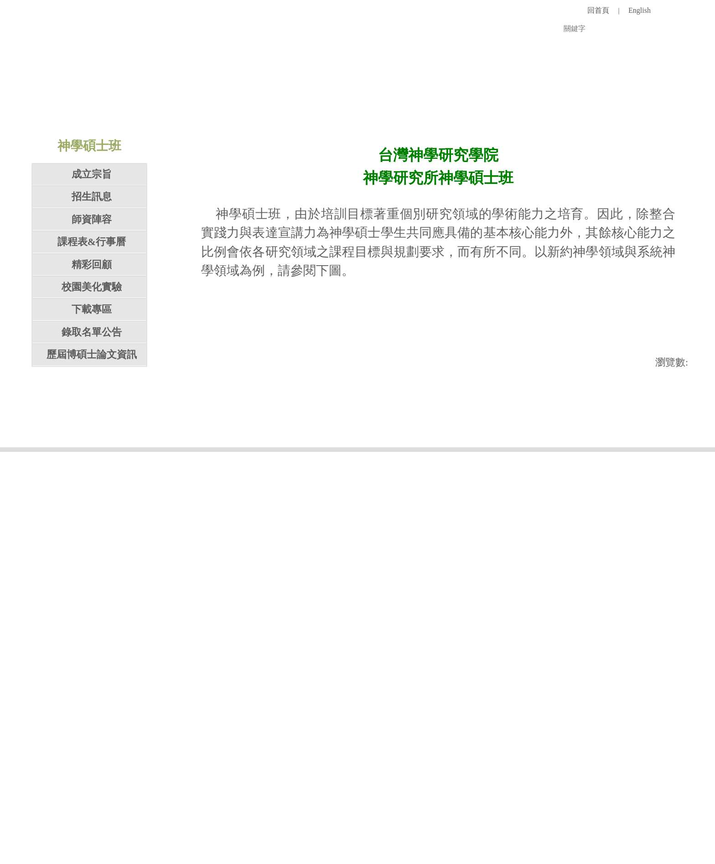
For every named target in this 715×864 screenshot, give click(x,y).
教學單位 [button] (261, 86)
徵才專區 (511, 86)
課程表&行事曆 (91, 398)
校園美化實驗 (92, 443)
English (639, 10)
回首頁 (598, 10)
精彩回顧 (92, 421)
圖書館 (412, 86)
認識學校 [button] (105, 86)
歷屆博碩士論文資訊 (92, 511)
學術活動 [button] (459, 86)
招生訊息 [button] (92, 353)
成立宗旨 (92, 330)
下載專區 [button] (92, 466)
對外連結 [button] (563, 86)
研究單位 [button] (365, 86)
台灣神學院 (620, 86)
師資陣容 (92, 376)
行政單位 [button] (313, 86)
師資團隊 (157, 86)
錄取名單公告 (92, 488)
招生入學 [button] (209, 86)
